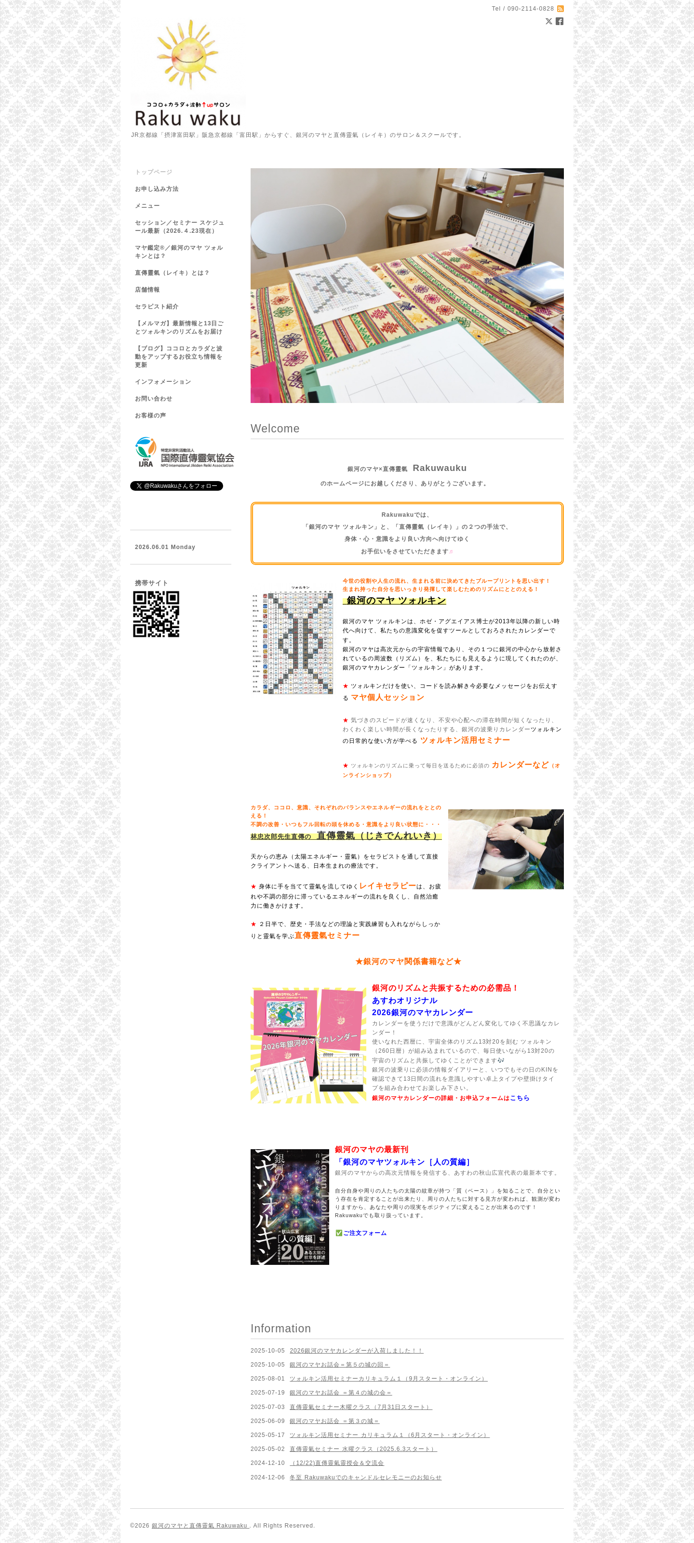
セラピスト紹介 (157, 306)
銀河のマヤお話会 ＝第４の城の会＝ (341, 1392)
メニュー (147, 205)
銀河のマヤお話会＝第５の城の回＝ (340, 1364)
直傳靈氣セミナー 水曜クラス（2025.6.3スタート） (363, 1449)
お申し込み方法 (157, 189)
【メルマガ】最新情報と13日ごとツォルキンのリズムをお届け (179, 327)
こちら (520, 1097)
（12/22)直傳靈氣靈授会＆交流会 (337, 1463)
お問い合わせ (154, 398)
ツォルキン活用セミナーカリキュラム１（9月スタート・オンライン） (389, 1378)
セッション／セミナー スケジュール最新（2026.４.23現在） (180, 226)
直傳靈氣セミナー (327, 935)
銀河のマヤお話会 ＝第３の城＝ (334, 1421)
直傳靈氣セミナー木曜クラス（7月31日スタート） (361, 1407)
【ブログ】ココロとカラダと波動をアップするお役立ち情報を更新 (179, 356)
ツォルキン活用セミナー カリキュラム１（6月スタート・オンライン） (390, 1435)
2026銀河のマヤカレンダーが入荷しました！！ (357, 1350)
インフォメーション (163, 381)
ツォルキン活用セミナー (465, 740)
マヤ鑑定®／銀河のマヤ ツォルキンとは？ (179, 251)
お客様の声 (150, 415)
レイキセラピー (387, 886)
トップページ (154, 172)
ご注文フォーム (365, 1233)
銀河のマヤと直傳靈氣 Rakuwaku (201, 1525)
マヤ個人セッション (388, 697)
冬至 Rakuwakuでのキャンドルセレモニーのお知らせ (365, 1477)
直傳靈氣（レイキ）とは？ (172, 272)
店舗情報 (147, 289)
